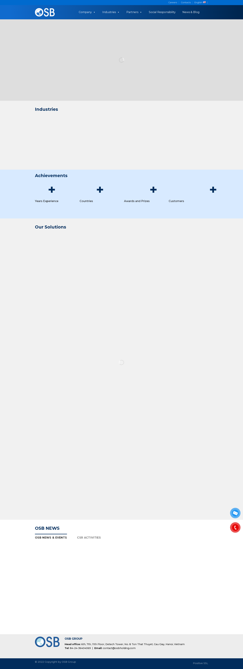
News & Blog (191, 12)
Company (87, 12)
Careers (172, 2)
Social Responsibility (162, 12)
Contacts (186, 2)
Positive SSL (200, 663)
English (201, 2)
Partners (134, 12)
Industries (111, 12)
